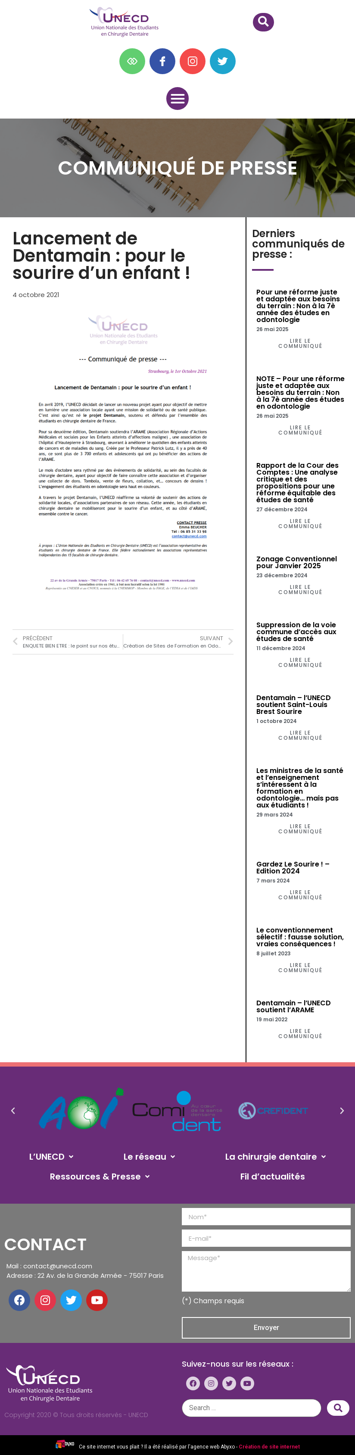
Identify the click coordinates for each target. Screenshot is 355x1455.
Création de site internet (269, 1447)
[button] (177, 98)
